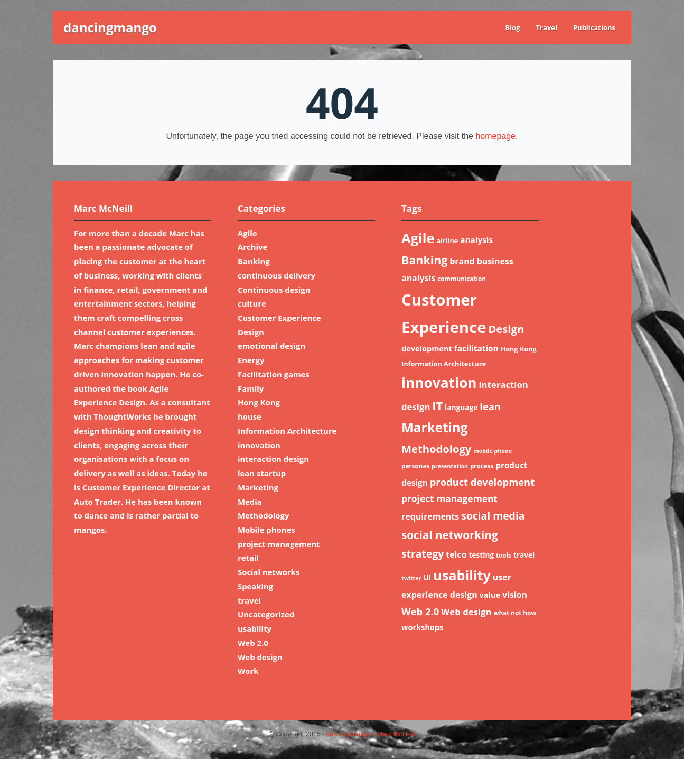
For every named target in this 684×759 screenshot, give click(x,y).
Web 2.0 (253, 642)
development (426, 348)
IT (437, 405)
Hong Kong (259, 402)
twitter (411, 578)
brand (462, 261)
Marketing (258, 487)
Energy (251, 360)
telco (456, 554)
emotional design (271, 345)
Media (250, 501)
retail (248, 557)
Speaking (255, 586)
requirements (430, 516)
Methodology (263, 515)
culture (252, 303)
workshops (422, 627)
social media (493, 515)
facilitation (476, 348)
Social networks (268, 572)
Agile (247, 233)
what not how (514, 613)
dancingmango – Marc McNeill (370, 734)
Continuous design (274, 289)
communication (461, 279)
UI (427, 577)
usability (254, 628)
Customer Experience (279, 317)
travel (249, 600)
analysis (476, 240)
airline (447, 240)
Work (248, 670)
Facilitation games (274, 374)
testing (481, 555)
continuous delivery (276, 275)
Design (251, 332)
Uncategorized (266, 614)
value (490, 594)
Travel (546, 27)
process (481, 466)
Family (251, 388)
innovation (259, 445)
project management (279, 544)
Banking (254, 261)
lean (490, 406)
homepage (495, 136)
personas (415, 466)
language (461, 407)
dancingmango (110, 27)
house (249, 416)
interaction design (273, 458)
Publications (594, 27)
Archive (252, 247)
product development (482, 481)
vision (514, 594)
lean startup (262, 473)
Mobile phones (266, 529)
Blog (512, 27)
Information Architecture (287, 430)
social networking (449, 534)
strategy (422, 554)
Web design (260, 657)
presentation (450, 466)
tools (503, 555)
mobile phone (492, 451)
